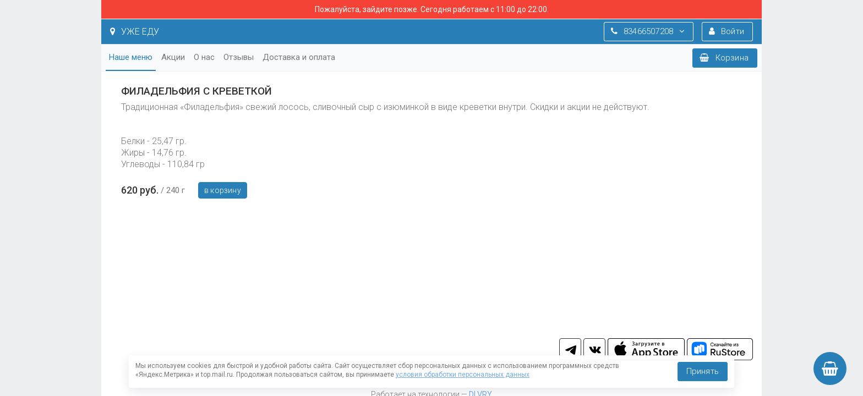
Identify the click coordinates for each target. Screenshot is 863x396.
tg (570, 349)
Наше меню (130, 57)
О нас (204, 57)
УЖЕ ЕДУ (134, 31)
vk (594, 349)
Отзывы (238, 57)
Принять (702, 371)
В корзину (222, 190)
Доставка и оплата (299, 57)
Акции (173, 57)
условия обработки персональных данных (462, 374)
